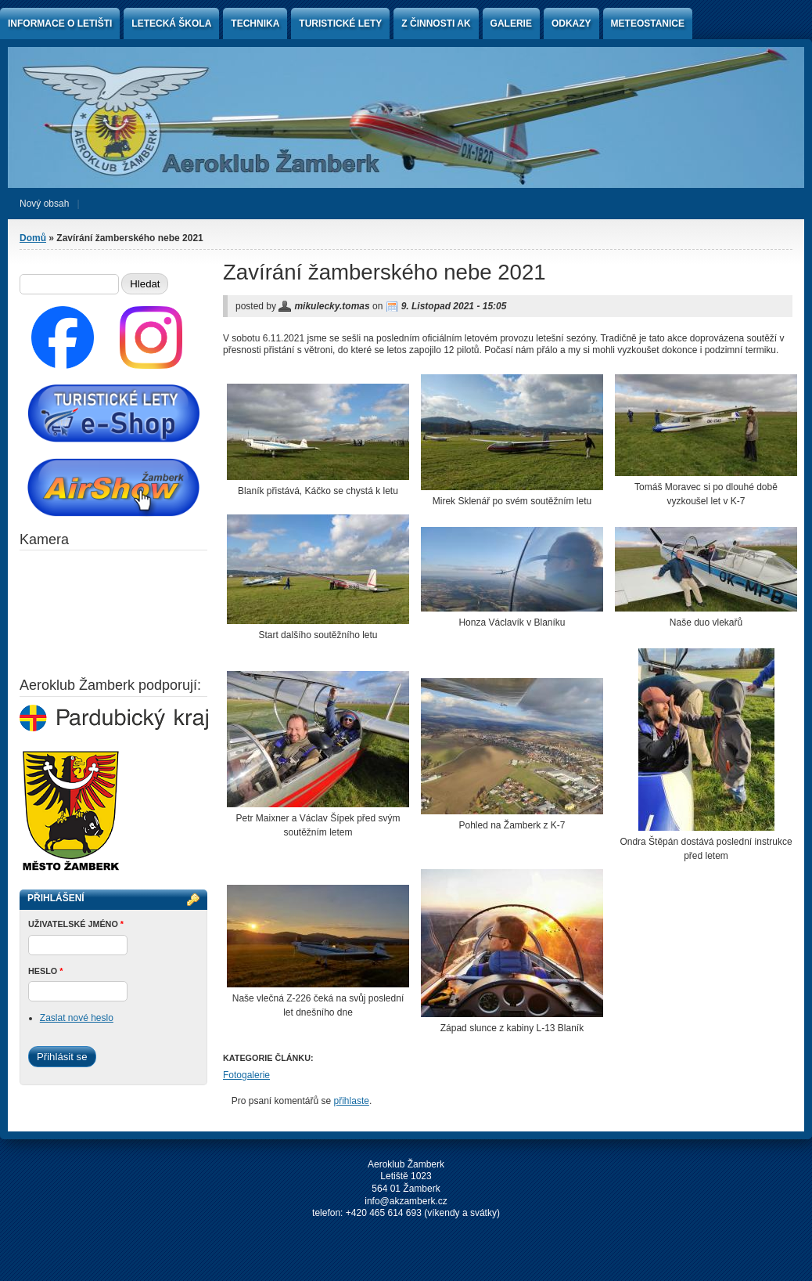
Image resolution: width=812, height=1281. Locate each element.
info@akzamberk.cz (406, 1201)
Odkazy (571, 23)
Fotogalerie (246, 1075)
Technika (255, 23)
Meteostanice (647, 23)
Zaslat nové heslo (76, 1017)
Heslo (45, 971)
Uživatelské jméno (76, 924)
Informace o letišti (60, 23)
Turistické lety (340, 23)
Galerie (511, 23)
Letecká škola (171, 23)
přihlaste (351, 1100)
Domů (33, 238)
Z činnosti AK (435, 23)
